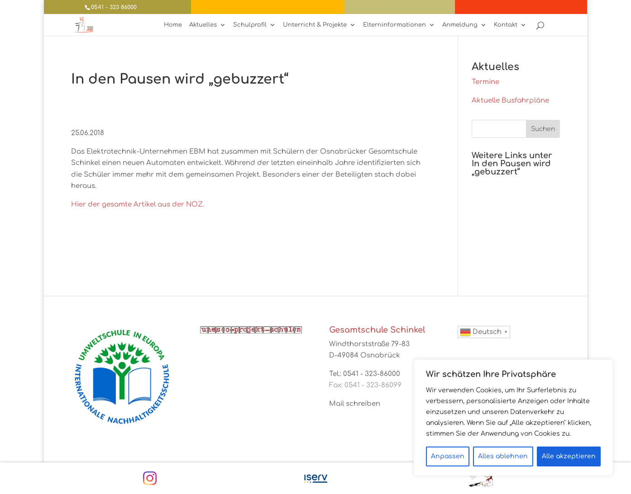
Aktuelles (203, 25)
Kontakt (505, 25)
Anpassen (447, 456)
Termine (485, 82)
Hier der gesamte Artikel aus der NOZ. (137, 204)
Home (173, 25)
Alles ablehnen (503, 456)
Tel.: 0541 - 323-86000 (364, 374)
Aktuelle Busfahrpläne (510, 100)
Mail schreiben (354, 404)
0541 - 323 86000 (114, 7)
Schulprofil (250, 25)
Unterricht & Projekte (315, 25)
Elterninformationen (394, 25)
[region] (513, 417)
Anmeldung (460, 25)
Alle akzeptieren (569, 456)
